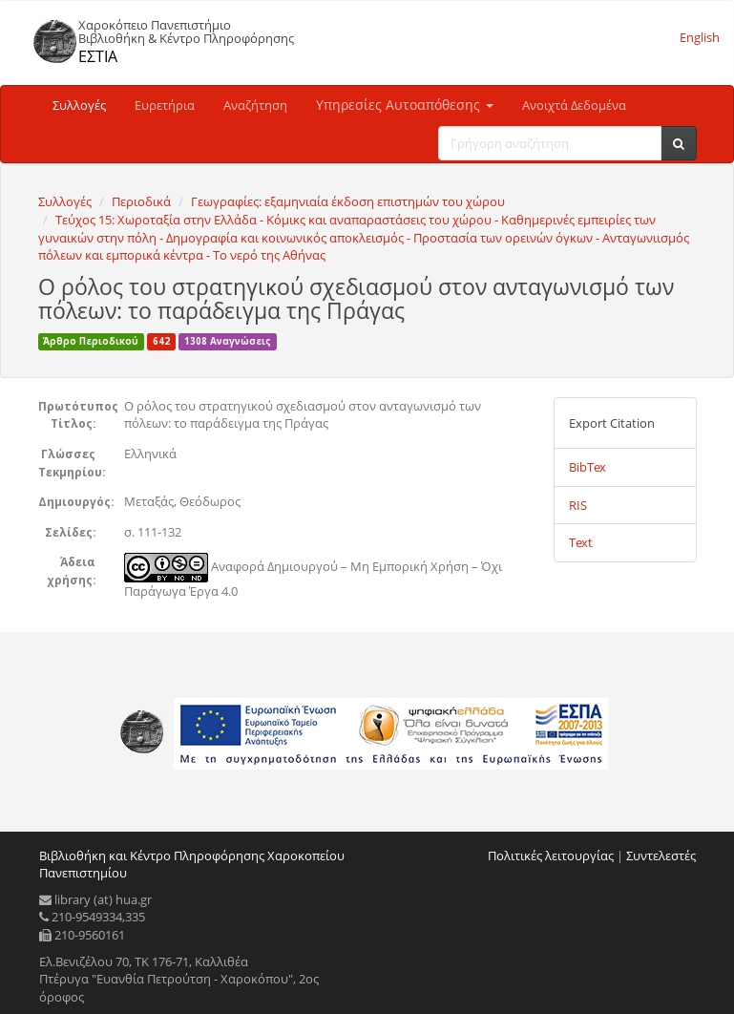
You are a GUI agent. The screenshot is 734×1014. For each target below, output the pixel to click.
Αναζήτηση (255, 105)
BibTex (587, 466)
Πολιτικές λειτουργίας (551, 855)
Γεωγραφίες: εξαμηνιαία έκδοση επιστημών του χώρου (348, 201)
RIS (578, 505)
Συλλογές (79, 105)
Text (581, 542)
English (700, 37)
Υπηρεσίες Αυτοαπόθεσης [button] (404, 104)
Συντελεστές (661, 855)
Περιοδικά (141, 201)
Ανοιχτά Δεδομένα (574, 105)
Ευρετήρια (165, 105)
